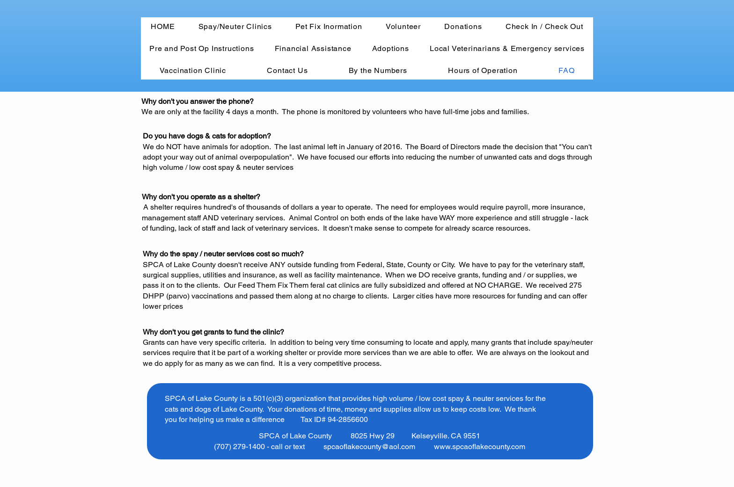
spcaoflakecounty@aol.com (369, 446)
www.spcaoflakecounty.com (479, 446)
